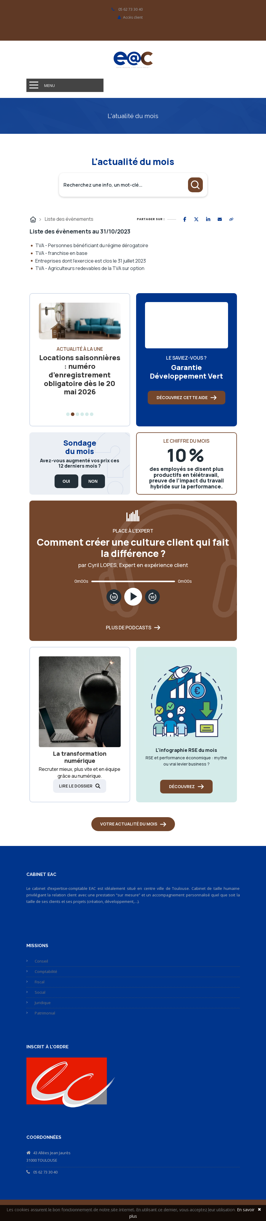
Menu (49, 85)
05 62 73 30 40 (45, 1172)
